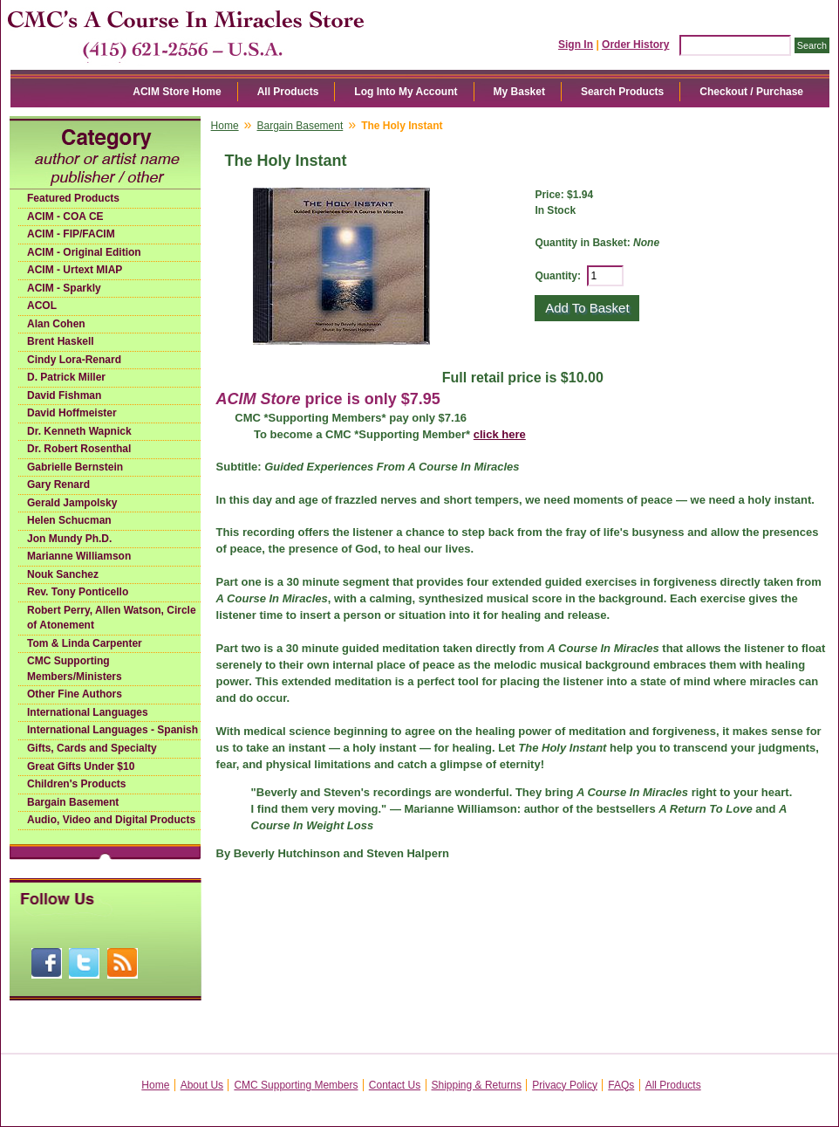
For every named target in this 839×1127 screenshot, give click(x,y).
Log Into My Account (405, 92)
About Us (202, 1085)
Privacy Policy (564, 1085)
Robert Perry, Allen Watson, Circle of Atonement (111, 618)
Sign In (575, 44)
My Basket (519, 92)
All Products (288, 92)
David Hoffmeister (72, 413)
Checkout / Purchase (751, 92)
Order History (635, 44)
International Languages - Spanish (112, 730)
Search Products (622, 92)
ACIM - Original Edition (84, 252)
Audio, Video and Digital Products (111, 820)
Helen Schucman (69, 520)
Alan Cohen (56, 324)
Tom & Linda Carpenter (84, 643)
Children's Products (76, 784)
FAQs (621, 1085)
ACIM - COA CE (65, 216)
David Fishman (64, 395)
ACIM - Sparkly (64, 288)
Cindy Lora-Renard (74, 360)
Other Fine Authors (74, 694)
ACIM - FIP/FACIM (71, 234)
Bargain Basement (73, 802)
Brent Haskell (60, 341)
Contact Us (394, 1085)
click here (500, 434)
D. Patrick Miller (66, 377)
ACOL (42, 305)
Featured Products (73, 198)
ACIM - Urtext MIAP (74, 270)
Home (225, 126)
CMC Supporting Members (296, 1085)
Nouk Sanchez (63, 574)
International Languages (87, 712)
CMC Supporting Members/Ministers (74, 669)
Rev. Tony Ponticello (77, 592)
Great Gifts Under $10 (80, 766)
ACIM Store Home (177, 92)
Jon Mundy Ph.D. (69, 539)
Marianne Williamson (79, 556)
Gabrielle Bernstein (75, 467)
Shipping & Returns (477, 1085)
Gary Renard (58, 484)
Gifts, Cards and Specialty (92, 748)
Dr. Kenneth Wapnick (79, 431)
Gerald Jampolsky (72, 503)
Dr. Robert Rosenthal (79, 449)
